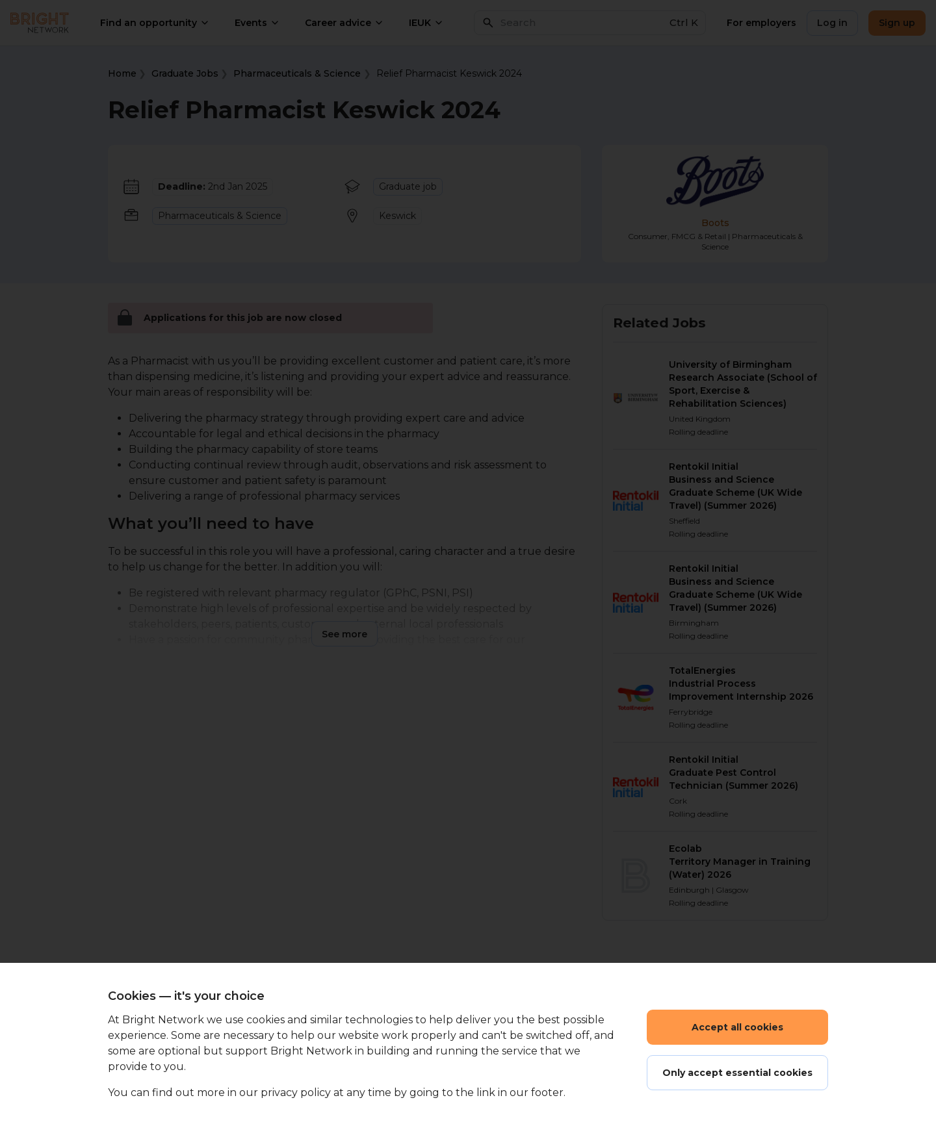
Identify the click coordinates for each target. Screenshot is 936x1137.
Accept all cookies (737, 1027)
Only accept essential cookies (737, 1073)
